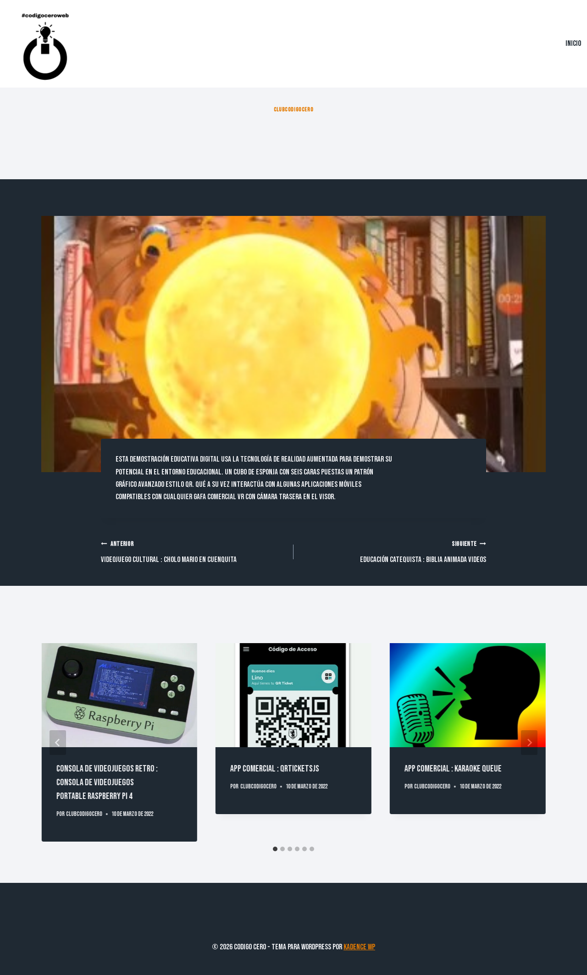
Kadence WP (359, 947)
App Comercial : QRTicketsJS (274, 768)
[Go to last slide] (58, 742)
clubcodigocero (293, 109)
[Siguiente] (529, 742)
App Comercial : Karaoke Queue (453, 768)
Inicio (573, 43)
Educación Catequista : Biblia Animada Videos (393, 551)
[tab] (275, 849)
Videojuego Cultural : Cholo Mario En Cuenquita (193, 551)
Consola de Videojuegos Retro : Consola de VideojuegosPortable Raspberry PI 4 (106, 782)
